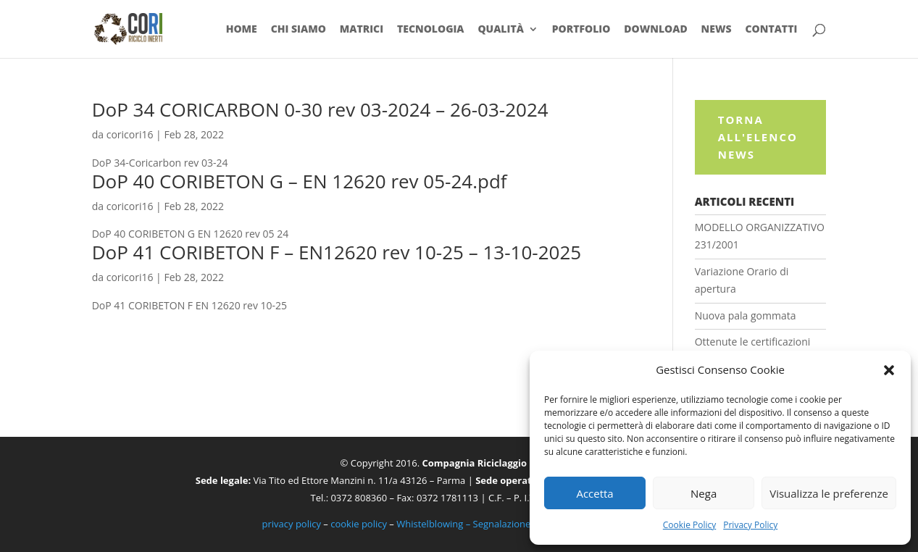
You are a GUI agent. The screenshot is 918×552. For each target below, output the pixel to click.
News (716, 29)
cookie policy (358, 523)
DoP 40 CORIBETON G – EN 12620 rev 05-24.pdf (299, 181)
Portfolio (581, 29)
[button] (889, 370)
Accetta (594, 493)
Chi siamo (298, 29)
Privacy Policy (750, 525)
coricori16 (130, 134)
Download (655, 29)
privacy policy (291, 523)
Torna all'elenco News (758, 137)
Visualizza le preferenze (828, 493)
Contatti (772, 29)
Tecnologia (430, 29)
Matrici (361, 29)
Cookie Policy (689, 525)
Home (241, 29)
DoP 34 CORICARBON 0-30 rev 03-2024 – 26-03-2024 (320, 109)
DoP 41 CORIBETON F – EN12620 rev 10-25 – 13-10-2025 (336, 252)
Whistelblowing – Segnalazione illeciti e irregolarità (506, 523)
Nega (703, 493)
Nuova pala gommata (745, 315)
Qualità (500, 29)
